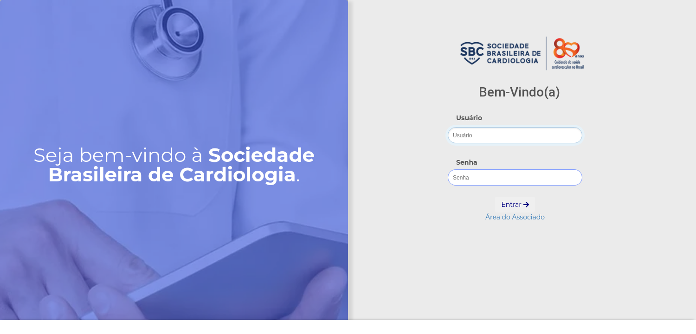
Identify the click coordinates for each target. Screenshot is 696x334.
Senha (466, 162)
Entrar (514, 204)
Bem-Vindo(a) (519, 92)
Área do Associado (515, 217)
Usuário (469, 118)
